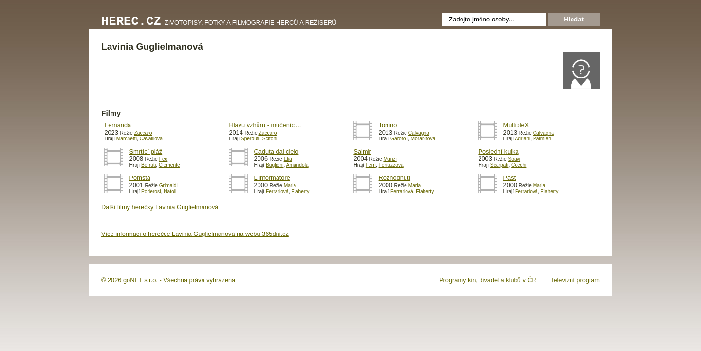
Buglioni (274, 165)
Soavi (514, 159)
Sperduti (250, 138)
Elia (288, 159)
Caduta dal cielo (276, 151)
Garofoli (399, 138)
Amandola (297, 165)
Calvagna (418, 133)
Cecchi (518, 165)
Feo (163, 159)
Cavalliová (151, 138)
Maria (290, 185)
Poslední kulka (498, 151)
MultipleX (516, 125)
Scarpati (499, 165)
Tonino (388, 125)
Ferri (371, 165)
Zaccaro (143, 133)
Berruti (148, 165)
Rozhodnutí (394, 177)
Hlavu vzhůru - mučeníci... (265, 125)
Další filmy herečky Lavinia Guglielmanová (159, 207)
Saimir (362, 151)
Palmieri (542, 138)
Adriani (522, 138)
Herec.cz (131, 22)
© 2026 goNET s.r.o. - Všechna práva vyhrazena (168, 280)
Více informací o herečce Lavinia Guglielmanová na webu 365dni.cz (195, 233)
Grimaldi (168, 185)
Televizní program (575, 280)
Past (509, 177)
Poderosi (151, 191)
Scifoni (269, 138)
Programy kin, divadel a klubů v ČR (487, 280)
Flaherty (300, 191)
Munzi (389, 159)
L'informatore (272, 177)
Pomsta (139, 177)
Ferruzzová (391, 165)
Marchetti (126, 138)
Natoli (170, 191)
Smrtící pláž (146, 151)
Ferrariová (277, 191)
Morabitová (423, 138)
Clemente (169, 165)
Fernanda (117, 125)
